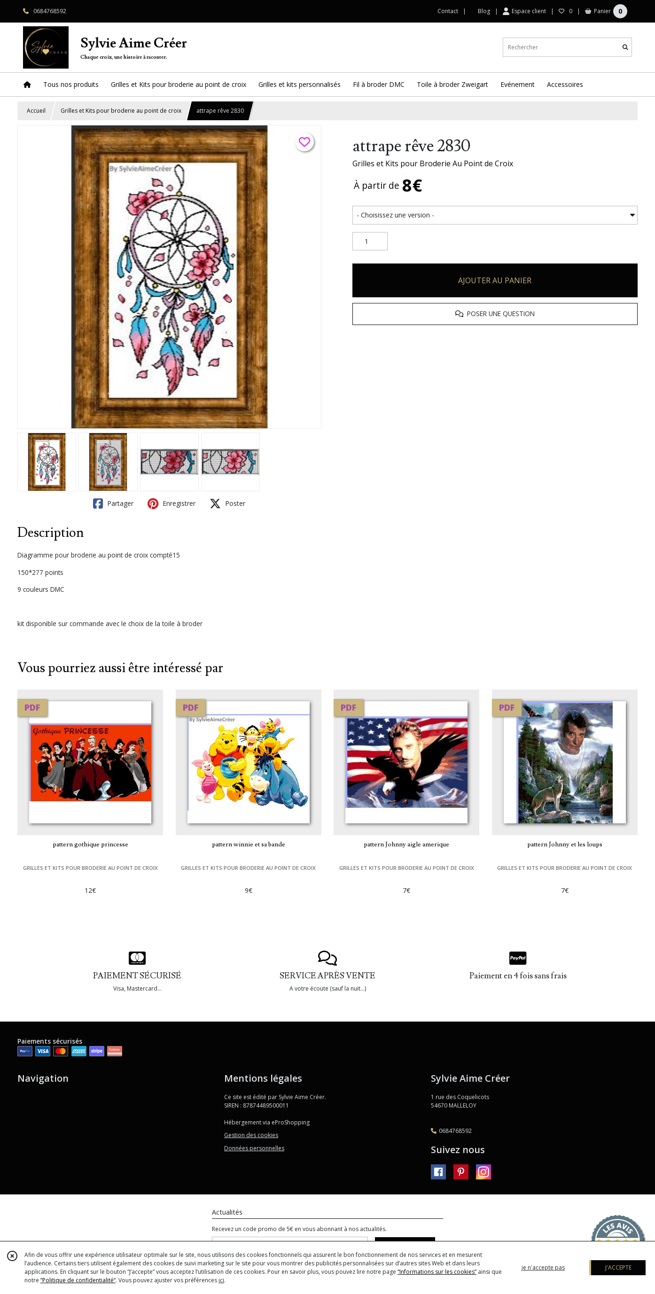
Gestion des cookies (251, 1135)
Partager (113, 503)
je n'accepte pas (543, 1267)
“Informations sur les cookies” (437, 1272)
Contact (447, 11)
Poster (227, 503)
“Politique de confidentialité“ (78, 1280)
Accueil (36, 111)
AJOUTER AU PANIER (494, 280)
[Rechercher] (625, 47)
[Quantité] (370, 241)
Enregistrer (171, 503)
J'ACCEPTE (618, 1267)
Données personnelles (254, 1148)
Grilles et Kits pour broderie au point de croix (121, 111)
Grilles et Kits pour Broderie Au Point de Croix (432, 163)
